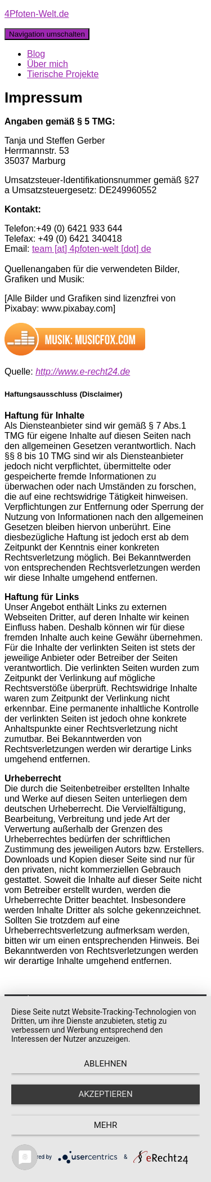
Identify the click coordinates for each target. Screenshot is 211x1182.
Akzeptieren (105, 1094)
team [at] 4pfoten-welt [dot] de (91, 249)
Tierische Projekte (62, 74)
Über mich (47, 64)
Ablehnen (105, 1064)
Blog (36, 54)
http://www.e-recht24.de (82, 371)
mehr (106, 1125)
